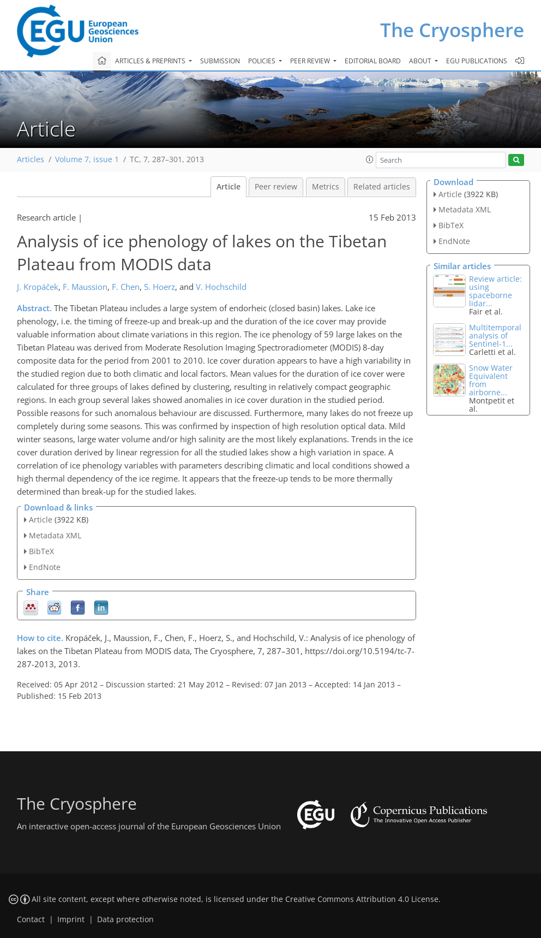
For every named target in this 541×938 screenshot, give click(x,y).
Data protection (125, 919)
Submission (220, 61)
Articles (30, 159)
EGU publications (476, 61)
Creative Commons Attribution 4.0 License (361, 899)
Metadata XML (55, 535)
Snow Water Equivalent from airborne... (491, 380)
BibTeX (41, 551)
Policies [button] (262, 61)
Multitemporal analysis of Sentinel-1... (495, 335)
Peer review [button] (311, 61)
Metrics (325, 187)
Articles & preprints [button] (151, 61)
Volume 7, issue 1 (87, 159)
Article (229, 187)
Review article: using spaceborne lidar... (495, 291)
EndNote (45, 567)
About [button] (421, 61)
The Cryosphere (452, 30)
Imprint (71, 919)
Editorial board (373, 61)
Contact (31, 919)
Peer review (276, 187)
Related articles (381, 187)
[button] (370, 159)
